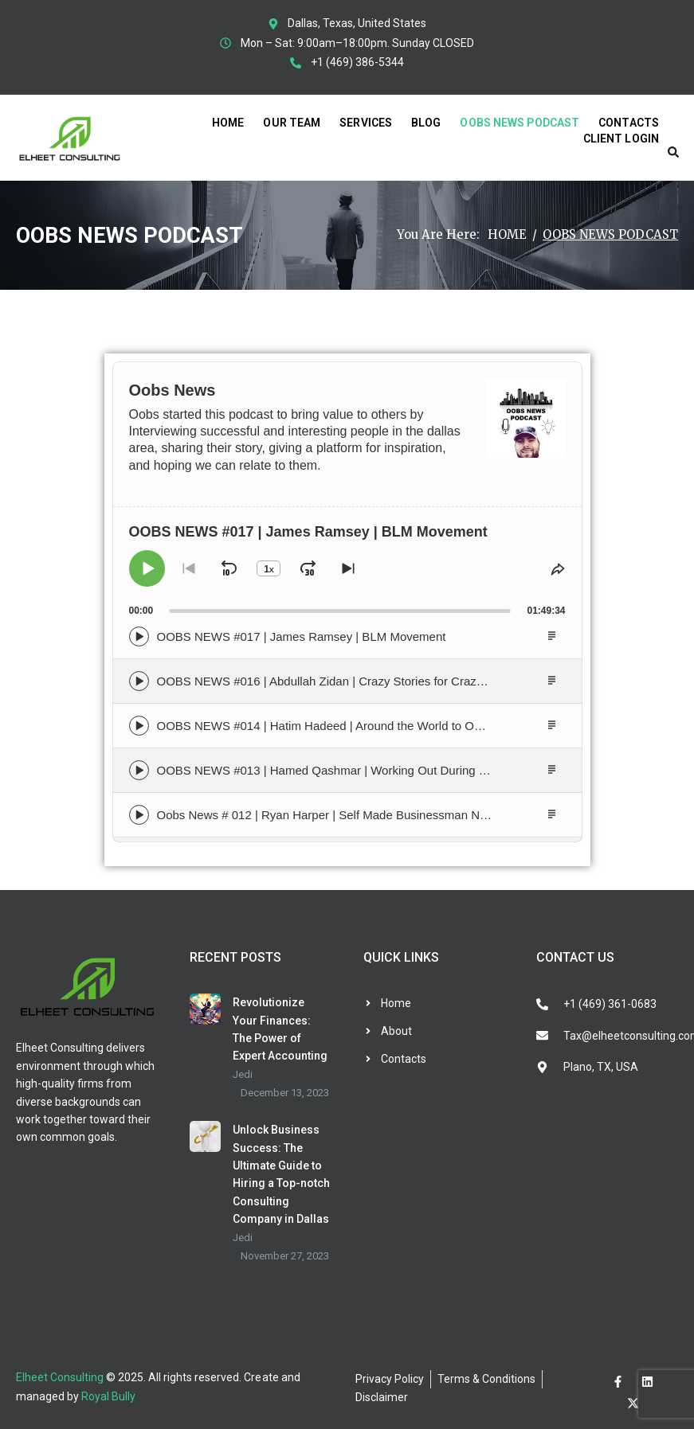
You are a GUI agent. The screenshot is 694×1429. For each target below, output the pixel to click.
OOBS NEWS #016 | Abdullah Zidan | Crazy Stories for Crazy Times (337, 681)
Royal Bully (108, 1396)
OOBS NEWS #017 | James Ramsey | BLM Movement (301, 636)
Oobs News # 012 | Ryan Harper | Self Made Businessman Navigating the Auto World (383, 815)
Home (507, 234)
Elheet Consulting (60, 1377)
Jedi (243, 1074)
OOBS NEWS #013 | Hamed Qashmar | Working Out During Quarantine (348, 770)
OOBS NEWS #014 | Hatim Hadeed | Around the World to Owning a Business (362, 725)
